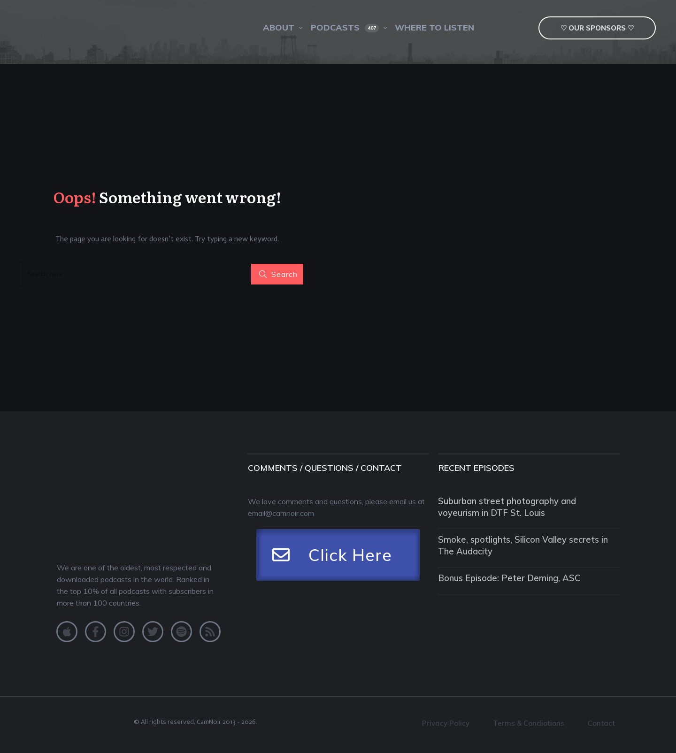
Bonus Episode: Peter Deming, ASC (497, 567)
